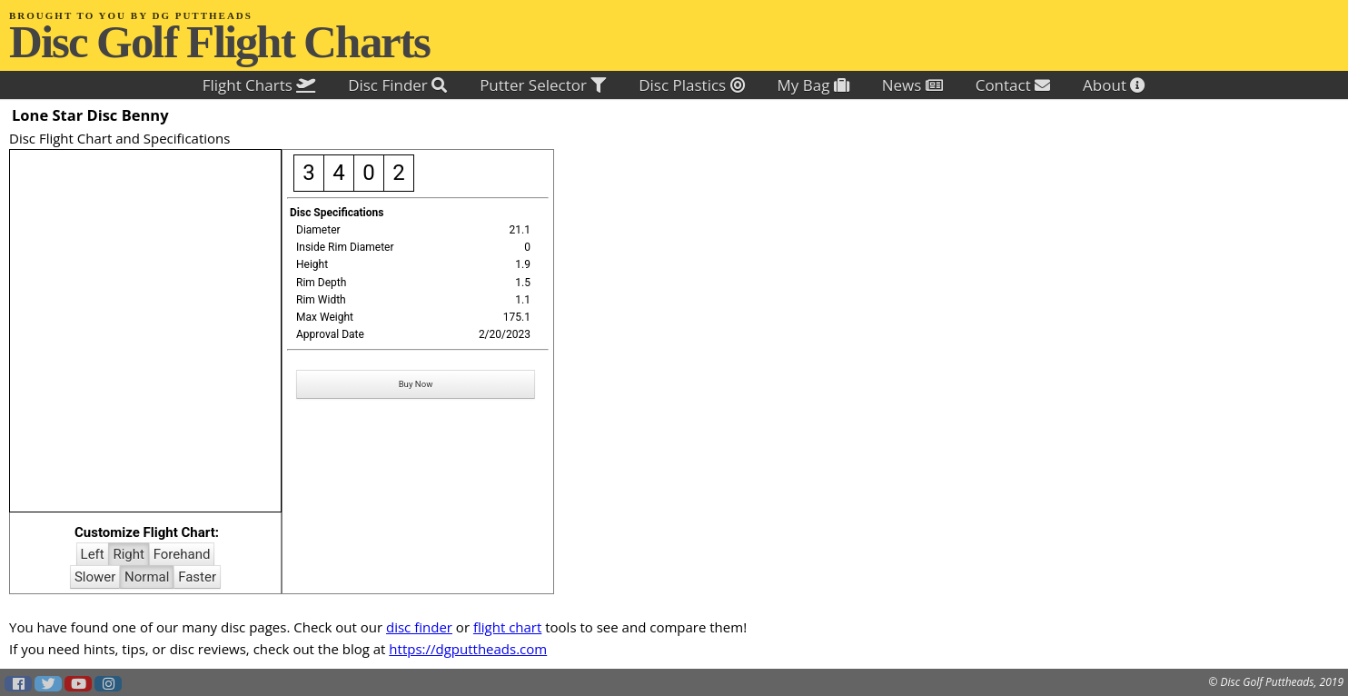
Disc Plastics (691, 85)
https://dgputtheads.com (468, 649)
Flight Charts (259, 85)
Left (92, 554)
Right (128, 554)
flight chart (507, 627)
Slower (94, 577)
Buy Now (416, 384)
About (1114, 85)
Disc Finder (397, 85)
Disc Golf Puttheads (1266, 682)
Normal (146, 577)
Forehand (182, 554)
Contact (1013, 85)
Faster (197, 577)
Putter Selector (543, 85)
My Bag (813, 85)
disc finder (419, 627)
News (912, 85)
